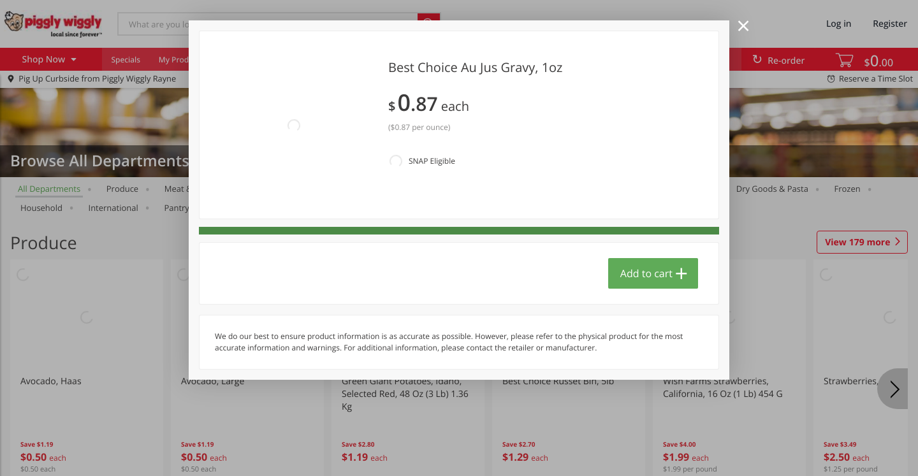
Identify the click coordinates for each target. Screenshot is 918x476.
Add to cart (646, 273)
